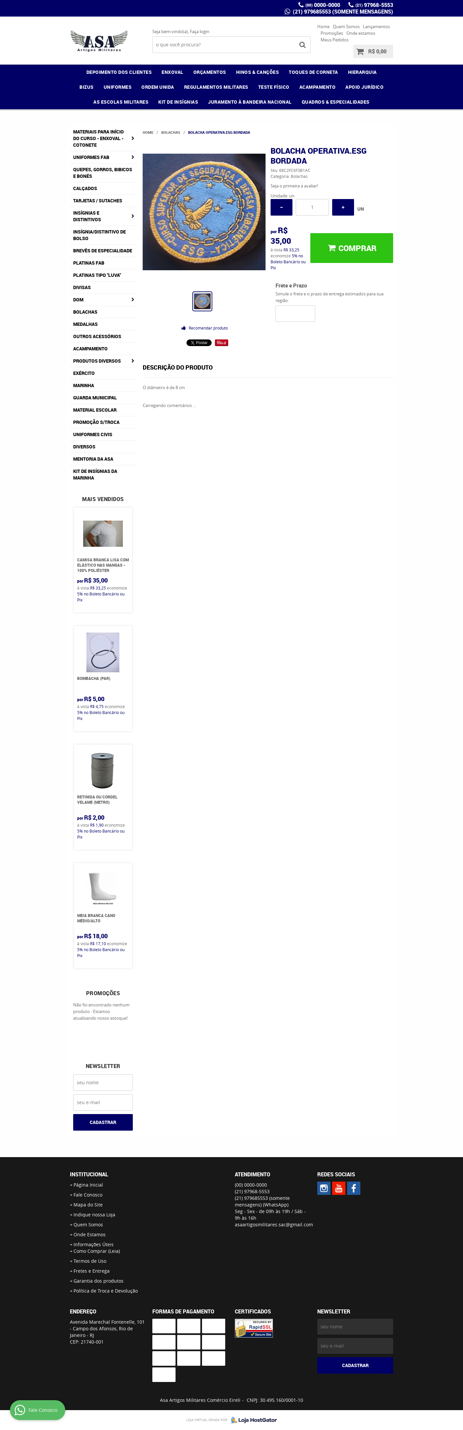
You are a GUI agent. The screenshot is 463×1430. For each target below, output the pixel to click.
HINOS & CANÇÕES (257, 72)
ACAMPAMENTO (317, 87)
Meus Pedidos (334, 40)
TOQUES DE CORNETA (313, 72)
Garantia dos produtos (99, 1281)
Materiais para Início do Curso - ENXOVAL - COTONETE (98, 138)
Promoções (332, 33)
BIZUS (86, 87)
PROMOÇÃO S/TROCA (96, 422)
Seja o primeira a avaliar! (294, 186)
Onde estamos (360, 33)
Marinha (83, 385)
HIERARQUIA (362, 72)
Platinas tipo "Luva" (97, 275)
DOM (78, 299)
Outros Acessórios (97, 336)
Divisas (82, 287)
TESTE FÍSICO (273, 87)
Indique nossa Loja (94, 1214)
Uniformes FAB (91, 157)
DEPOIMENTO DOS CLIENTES (119, 72)
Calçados (85, 188)
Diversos (84, 446)
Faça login (199, 31)
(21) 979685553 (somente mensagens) (342, 11)
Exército (84, 373)
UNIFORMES (118, 87)
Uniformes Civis (92, 434)
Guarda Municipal (95, 397)
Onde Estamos (90, 1234)
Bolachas (85, 312)
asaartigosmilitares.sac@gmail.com (274, 1224)
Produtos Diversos (97, 361)
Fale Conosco (88, 1195)
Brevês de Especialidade (102, 250)
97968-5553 (374, 5)
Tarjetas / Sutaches (97, 200)
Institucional (89, 1174)
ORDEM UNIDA (157, 87)
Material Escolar (95, 410)
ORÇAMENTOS (209, 72)
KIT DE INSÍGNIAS (178, 102)
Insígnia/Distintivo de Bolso (99, 235)
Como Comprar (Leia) (97, 1251)
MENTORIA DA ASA (93, 459)
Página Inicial (88, 1185)
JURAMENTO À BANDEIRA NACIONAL (250, 102)
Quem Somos (346, 26)
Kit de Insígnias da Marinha (95, 474)
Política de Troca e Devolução (106, 1291)
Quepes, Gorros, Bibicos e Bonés (102, 172)
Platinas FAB (88, 263)
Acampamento (90, 348)
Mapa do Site (88, 1204)
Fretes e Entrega (92, 1271)
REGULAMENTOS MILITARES (216, 87)
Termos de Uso (90, 1261)
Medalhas (85, 324)
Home (323, 26)
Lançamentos (376, 26)
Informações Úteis (94, 1244)
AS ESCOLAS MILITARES (120, 102)
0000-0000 (322, 5)
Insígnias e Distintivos (87, 216)
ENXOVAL (172, 72)
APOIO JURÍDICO (364, 87)
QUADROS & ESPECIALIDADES (336, 102)
